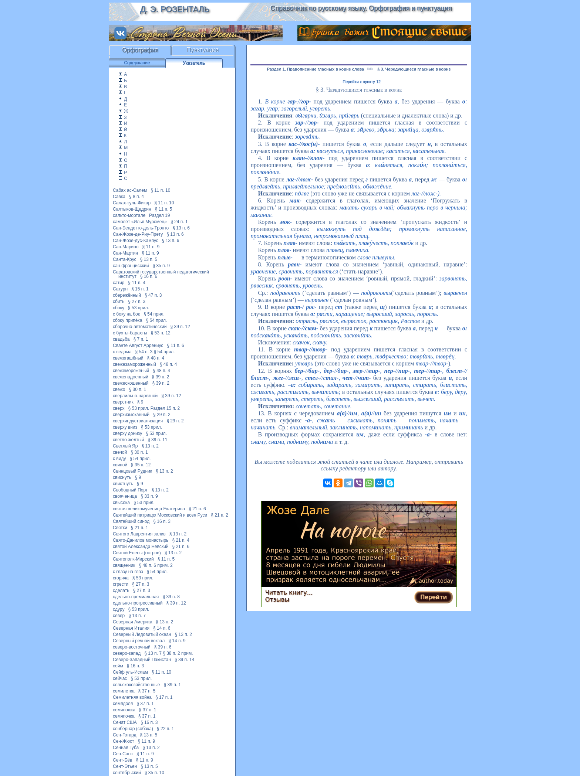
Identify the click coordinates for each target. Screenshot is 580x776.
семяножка (124, 709)
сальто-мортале (129, 215)
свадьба (121, 339)
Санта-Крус (124, 259)
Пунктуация (203, 50)
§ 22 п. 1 (165, 728)
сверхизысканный (131, 414)
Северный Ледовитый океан (142, 634)
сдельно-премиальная (136, 596)
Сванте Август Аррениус (138, 345)
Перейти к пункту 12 (362, 81)
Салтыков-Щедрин (132, 209)
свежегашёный (128, 358)
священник (124, 565)
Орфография (140, 50)
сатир (118, 282)
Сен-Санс (123, 753)
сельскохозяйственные (136, 684)
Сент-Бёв (122, 760)
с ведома (122, 351)
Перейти (433, 596)
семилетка (124, 691)
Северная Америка (132, 621)
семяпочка (124, 716)
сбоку (118, 307)
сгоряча (121, 578)
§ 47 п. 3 (153, 295)
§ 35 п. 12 (141, 464)
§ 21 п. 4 (180, 540)
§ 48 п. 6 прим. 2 (155, 565)
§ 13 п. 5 (149, 259)
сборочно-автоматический (139, 326)
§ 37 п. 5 (147, 691)
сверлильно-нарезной (135, 395)
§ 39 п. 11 (157, 439)
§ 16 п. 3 (162, 521)
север (119, 615)
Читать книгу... (289, 592)
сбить (118, 301)
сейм (118, 665)
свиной (120, 464)
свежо (119, 389)
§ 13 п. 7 (137, 615)
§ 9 (140, 402)
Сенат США (125, 722)
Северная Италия (131, 628)
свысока (121, 502)
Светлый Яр (125, 446)
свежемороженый (131, 370)
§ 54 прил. (154, 314)
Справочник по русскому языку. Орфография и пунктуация (361, 8)
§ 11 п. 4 (136, 282)
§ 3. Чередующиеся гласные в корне (414, 69)
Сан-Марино (126, 246)
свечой (120, 452)
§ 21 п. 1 (139, 527)
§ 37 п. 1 (145, 703)
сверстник (123, 402)
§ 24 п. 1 (179, 221)
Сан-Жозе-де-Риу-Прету (138, 234)
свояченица (125, 496)
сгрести (120, 584)
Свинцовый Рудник (132, 471)
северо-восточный (132, 647)
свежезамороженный (134, 364)
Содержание (137, 62)
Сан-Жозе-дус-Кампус (135, 240)
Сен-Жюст (123, 741)
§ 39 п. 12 (180, 326)
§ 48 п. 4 (156, 358)
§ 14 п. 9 (177, 640)
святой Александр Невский (140, 546)
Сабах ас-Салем (130, 190)
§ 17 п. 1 (164, 697)
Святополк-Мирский (133, 559)
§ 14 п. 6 (162, 628)
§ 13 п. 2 (150, 446)
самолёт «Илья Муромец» (140, 221)
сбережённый (127, 295)
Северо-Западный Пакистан (142, 659)
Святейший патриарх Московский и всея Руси (160, 515)
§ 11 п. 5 (163, 209)
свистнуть (123, 483)
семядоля (123, 703)
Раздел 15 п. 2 (165, 408)
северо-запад (127, 653)
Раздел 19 (159, 215)
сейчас (120, 678)
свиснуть (122, 477)
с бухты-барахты (130, 333)
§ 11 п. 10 (160, 190)
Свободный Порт (130, 490)
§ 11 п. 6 (175, 345)
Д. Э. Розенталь (174, 9)
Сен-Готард (124, 735)
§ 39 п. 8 (171, 596)
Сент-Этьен (125, 766)
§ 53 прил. (138, 307)
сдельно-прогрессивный (137, 603)
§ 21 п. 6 (197, 508)
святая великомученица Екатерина (149, 508)
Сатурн (120, 289)
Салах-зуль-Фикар (132, 202)
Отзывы (277, 599)
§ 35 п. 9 (161, 265)
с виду (119, 458)
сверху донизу (127, 433)
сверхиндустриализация (138, 420)
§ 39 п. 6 (163, 647)
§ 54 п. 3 (144, 351)
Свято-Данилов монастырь (140, 540)
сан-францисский (131, 265)
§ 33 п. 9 (149, 496)
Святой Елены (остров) (137, 552)
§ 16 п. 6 (149, 276)
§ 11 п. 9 (151, 246)
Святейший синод (131, 521)
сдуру (118, 609)
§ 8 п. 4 (136, 196)
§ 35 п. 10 (154, 772)
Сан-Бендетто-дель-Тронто (141, 228)
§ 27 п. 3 (136, 301)
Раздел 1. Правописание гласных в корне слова (315, 69)
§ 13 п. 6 (181, 228)
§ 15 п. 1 (140, 289)
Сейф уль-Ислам (130, 672)
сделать (121, 590)
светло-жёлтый (128, 439)
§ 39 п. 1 (172, 684)
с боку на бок (126, 314)
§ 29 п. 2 (162, 414)
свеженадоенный (130, 377)
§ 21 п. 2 (219, 515)
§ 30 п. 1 (137, 389)
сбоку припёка (127, 320)
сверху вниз (125, 427)
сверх (118, 408)
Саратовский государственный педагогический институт (161, 274)
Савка (119, 196)
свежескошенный (130, 383)
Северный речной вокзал (139, 640)
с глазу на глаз (128, 571)
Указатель (194, 63)
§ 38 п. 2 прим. (178, 653)
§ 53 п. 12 (161, 333)
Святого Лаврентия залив (139, 534)
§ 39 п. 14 (184, 659)
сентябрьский (127, 772)
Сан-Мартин (125, 253)
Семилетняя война (132, 697)
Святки (120, 527)
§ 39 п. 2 (160, 377)
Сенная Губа (126, 747)
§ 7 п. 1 (140, 339)
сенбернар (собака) (133, 728)
